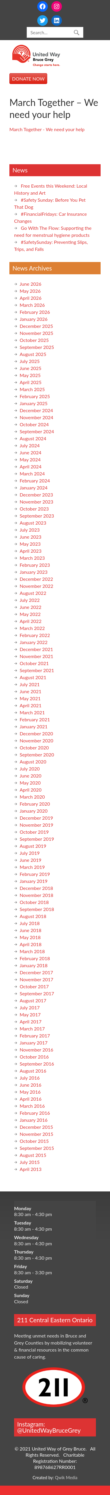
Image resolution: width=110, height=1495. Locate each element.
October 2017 (34, 986)
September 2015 (37, 1148)
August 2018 (33, 916)
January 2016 (34, 1120)
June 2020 (30, 775)
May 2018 (30, 937)
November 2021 (36, 656)
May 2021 (30, 698)
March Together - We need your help (46, 129)
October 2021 (34, 663)
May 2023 (30, 544)
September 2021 (37, 670)
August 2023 (33, 522)
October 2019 (34, 832)
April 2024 (30, 466)
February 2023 (35, 565)
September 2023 (37, 515)
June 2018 (30, 930)
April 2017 (30, 1021)
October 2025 (34, 340)
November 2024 (36, 417)
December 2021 (36, 649)
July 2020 (30, 768)
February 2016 (35, 1113)
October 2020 (34, 747)
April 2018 (30, 944)
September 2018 (37, 909)
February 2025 (35, 396)
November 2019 (36, 825)
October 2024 (34, 424)
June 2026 (30, 284)
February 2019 (35, 874)
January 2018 (34, 965)
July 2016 (30, 1077)
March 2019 (32, 867)
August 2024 (33, 438)
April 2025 (30, 382)
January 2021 (34, 726)
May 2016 (30, 1092)
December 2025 (36, 326)
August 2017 (33, 1000)
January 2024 (34, 487)
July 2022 (30, 600)
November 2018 (36, 895)
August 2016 (33, 1070)
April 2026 (30, 298)
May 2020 (30, 782)
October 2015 (34, 1141)
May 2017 (30, 1014)
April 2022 (30, 621)
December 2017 (36, 972)
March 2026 (32, 305)
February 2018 (35, 958)
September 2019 (37, 839)
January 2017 (34, 1042)
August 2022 (33, 593)
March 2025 (32, 389)
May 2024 (30, 459)
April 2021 (30, 705)
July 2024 (30, 445)
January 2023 (34, 572)
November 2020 (36, 740)
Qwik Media (66, 1477)
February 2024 (35, 480)
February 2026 (35, 312)
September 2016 (37, 1063)
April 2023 (30, 551)
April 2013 (30, 1169)
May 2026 (30, 291)
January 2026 (34, 319)
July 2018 (30, 923)
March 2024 (32, 473)
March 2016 (32, 1106)
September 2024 (37, 431)
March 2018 (32, 951)
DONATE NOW (28, 78)
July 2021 (30, 684)
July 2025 (30, 361)
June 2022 (30, 607)
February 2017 (35, 1035)
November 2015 (36, 1134)
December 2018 (36, 888)
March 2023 (32, 558)
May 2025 (30, 375)
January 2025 (34, 403)
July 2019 (30, 853)
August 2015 (33, 1155)
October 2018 (34, 902)
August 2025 (33, 354)
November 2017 (36, 979)
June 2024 (30, 452)
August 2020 (33, 761)
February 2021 (35, 719)
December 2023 (36, 494)
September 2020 (37, 754)
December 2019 (36, 818)
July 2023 (30, 529)
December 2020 (36, 733)
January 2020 (34, 811)
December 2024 (36, 410)
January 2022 (34, 642)
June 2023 (30, 537)
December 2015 (36, 1127)
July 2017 (30, 1007)
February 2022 (35, 635)
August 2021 (33, 677)
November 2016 (36, 1049)
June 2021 (30, 691)
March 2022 (32, 628)
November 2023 (36, 501)
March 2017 (32, 1028)
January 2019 (34, 881)
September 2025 (37, 347)
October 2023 (34, 508)
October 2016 (34, 1056)
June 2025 (30, 368)
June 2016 (30, 1085)
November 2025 (36, 333)
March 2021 (32, 712)
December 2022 (36, 579)
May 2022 (30, 614)
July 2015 (30, 1162)
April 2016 (30, 1099)
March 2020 (32, 796)
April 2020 (30, 789)
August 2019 (33, 846)
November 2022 (36, 586)
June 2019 (30, 860)
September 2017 (37, 993)
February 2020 (35, 803)
